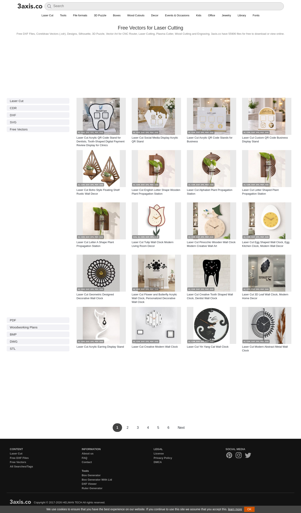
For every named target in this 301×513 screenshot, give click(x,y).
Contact (87, 462)
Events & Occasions (177, 15)
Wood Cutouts (135, 15)
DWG (14, 341)
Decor (154, 15)
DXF (13, 115)
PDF (13, 320)
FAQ (84, 457)
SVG (13, 122)
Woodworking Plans (23, 327)
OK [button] (249, 509)
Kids (198, 15)
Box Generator (91, 475)
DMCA (158, 462)
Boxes (117, 15)
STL (13, 348)
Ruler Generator (92, 488)
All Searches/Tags (21, 466)
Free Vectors (19, 129)
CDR (13, 108)
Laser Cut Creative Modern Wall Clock (155, 346)
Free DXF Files (19, 457)
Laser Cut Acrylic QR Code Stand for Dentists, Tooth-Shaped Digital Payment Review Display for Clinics (101, 141)
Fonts (256, 15)
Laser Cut (47, 15)
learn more (235, 509)
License (159, 453)
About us (87, 453)
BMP (13, 334)
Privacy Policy (163, 457)
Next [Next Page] (181, 427)
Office (211, 15)
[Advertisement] (150, 65)
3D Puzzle (100, 15)
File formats (80, 15)
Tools (63, 15)
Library (242, 15)
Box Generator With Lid (97, 479)
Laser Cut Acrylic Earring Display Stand (100, 346)
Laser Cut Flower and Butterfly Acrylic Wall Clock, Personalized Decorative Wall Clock (154, 298)
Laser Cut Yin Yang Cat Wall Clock (207, 346)
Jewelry (226, 15)
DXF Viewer (89, 483)
